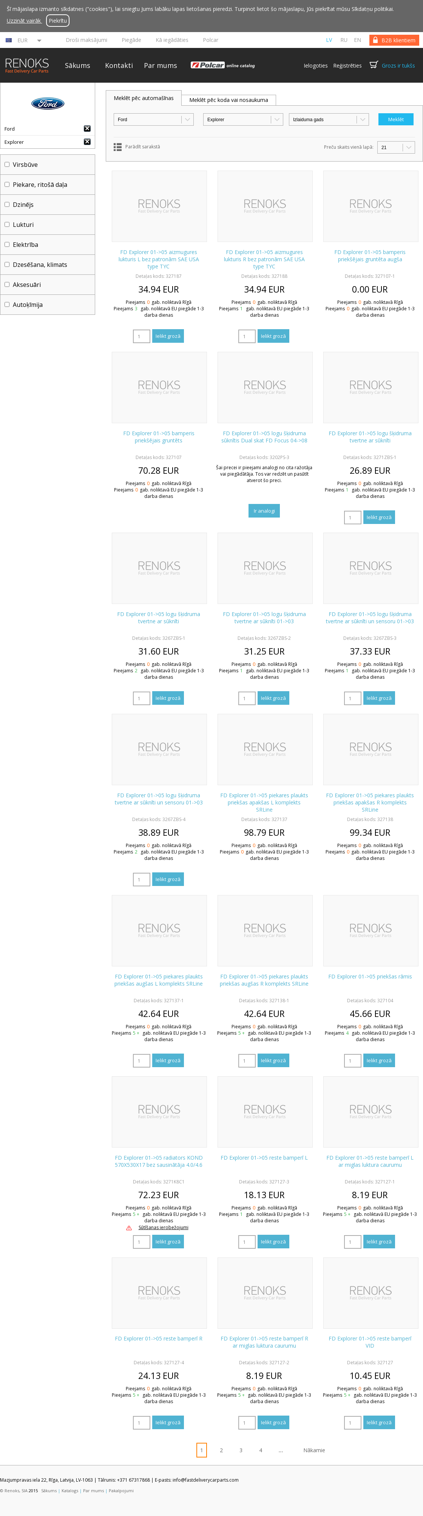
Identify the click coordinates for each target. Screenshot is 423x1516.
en (357, 39)
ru (343, 39)
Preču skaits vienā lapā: (349, 147)
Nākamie (314, 1450)
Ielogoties (316, 65)
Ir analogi (264, 510)
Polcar (210, 39)
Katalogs (70, 1490)
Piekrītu (58, 20)
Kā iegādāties (172, 39)
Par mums (160, 65)
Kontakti (119, 65)
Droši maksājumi (86, 39)
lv (329, 39)
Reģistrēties (347, 65)
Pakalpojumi (121, 1490)
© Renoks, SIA (14, 1490)
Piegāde (131, 39)
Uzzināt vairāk (24, 20)
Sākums (77, 65)
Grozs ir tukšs (398, 65)
